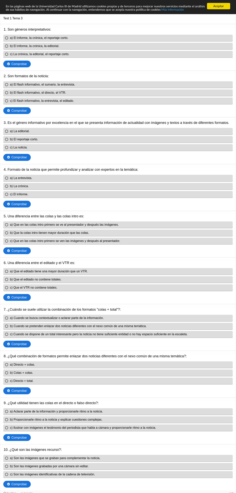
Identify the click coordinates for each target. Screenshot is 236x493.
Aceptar (218, 6)
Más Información (172, 9)
